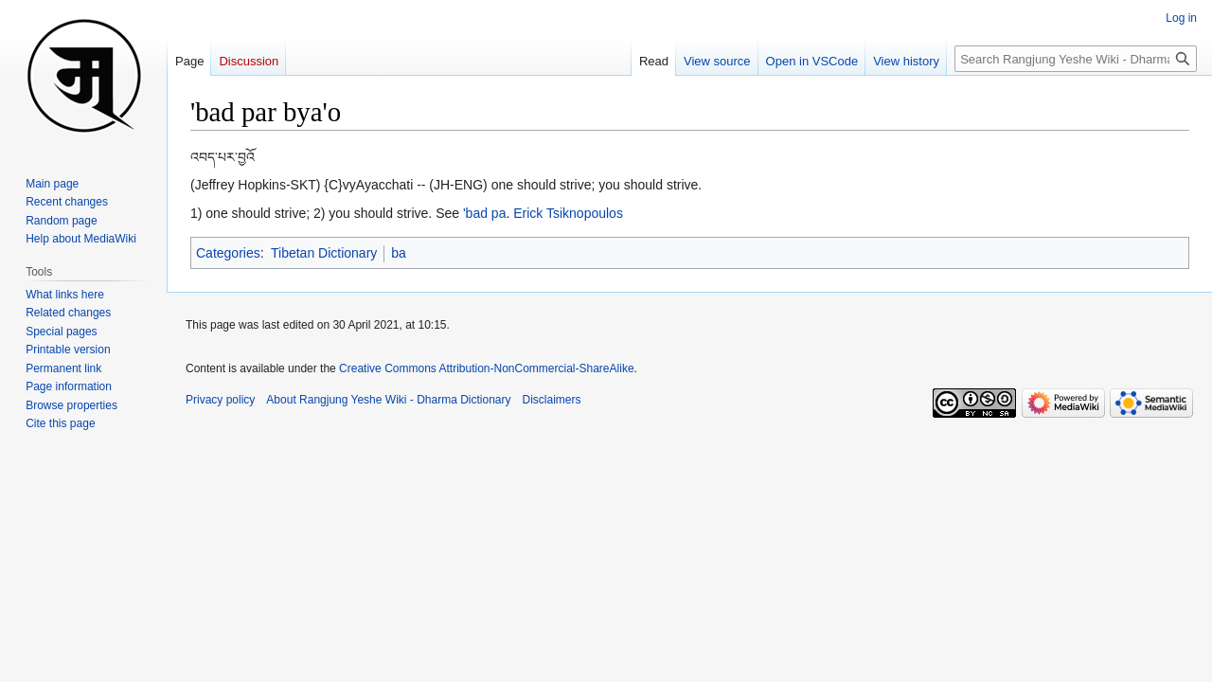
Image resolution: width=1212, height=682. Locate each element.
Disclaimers (552, 399)
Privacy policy (220, 399)
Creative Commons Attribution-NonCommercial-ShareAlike (486, 368)
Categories (228, 252)
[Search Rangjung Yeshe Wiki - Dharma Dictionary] (1075, 58)
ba (398, 252)
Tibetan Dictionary (324, 252)
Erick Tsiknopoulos (568, 213)
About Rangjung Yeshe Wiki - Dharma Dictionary (388, 399)
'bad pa (485, 213)
